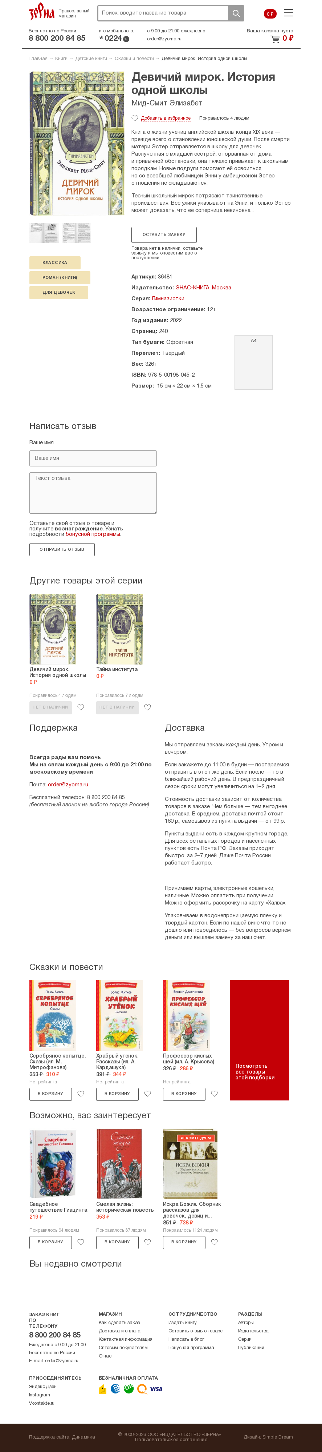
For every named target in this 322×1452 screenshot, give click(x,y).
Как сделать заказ (119, 1323)
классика (55, 263)
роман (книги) (59, 278)
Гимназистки (168, 298)
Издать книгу (182, 1323)
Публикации (251, 1348)
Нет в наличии (50, 707)
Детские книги (91, 59)
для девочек (58, 292)
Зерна (42, 11)
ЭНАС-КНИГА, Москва (203, 287)
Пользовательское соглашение (171, 1440)
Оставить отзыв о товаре (195, 1331)
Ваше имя (41, 442)
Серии (245, 1339)
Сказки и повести (134, 59)
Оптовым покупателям (123, 1348)
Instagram (39, 1395)
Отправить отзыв (62, 549)
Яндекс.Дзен (43, 1387)
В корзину (50, 1094)
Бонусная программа (191, 1348)
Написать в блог (186, 1339)
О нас (105, 1356)
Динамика (83, 1437)
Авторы (246, 1323)
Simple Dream (277, 1437)
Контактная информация (125, 1339)
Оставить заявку (164, 235)
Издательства (253, 1331)
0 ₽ (270, 14)
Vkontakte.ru (42, 1403)
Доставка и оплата (120, 1331)
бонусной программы (93, 534)
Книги (61, 59)
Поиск (236, 13)
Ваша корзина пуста (270, 31)
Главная (38, 59)
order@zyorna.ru (164, 39)
